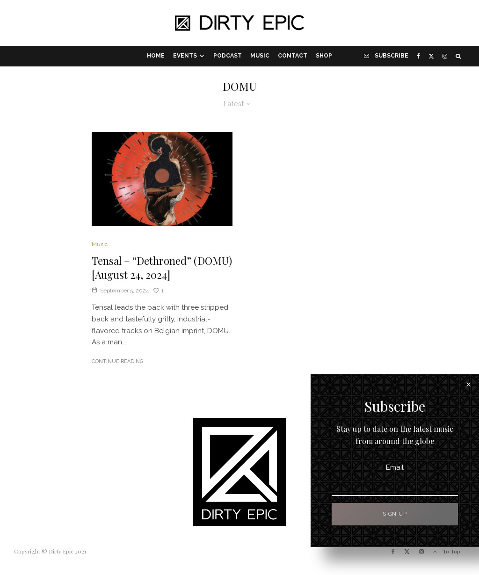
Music (259, 55)
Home (156, 55)
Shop (324, 55)
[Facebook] (418, 56)
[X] (431, 56)
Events (185, 55)
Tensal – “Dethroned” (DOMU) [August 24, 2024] (162, 267)
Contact (292, 55)
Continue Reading (117, 361)
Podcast (227, 55)
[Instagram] (444, 56)
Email (421, 467)
